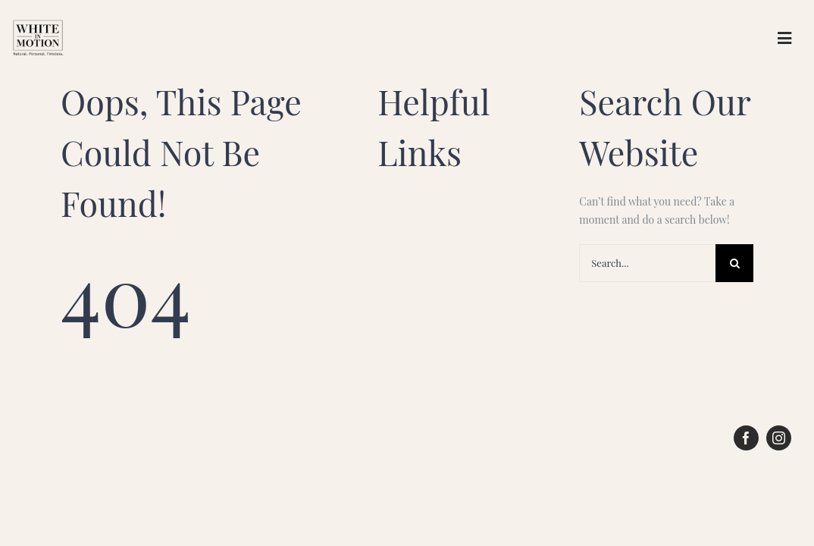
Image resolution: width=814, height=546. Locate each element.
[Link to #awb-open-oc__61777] (784, 38)
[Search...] (647, 263)
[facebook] (746, 437)
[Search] (734, 263)
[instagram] (778, 437)
